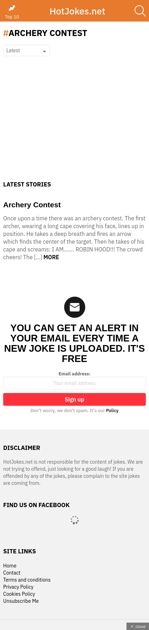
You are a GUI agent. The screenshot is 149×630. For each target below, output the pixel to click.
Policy (112, 411)
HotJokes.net (77, 11)
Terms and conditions (27, 580)
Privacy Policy (18, 587)
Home (10, 566)
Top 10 (12, 12)
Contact (11, 573)
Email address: (74, 380)
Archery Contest (32, 205)
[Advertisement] (74, 127)
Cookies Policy (19, 594)
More (51, 257)
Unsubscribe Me (21, 601)
